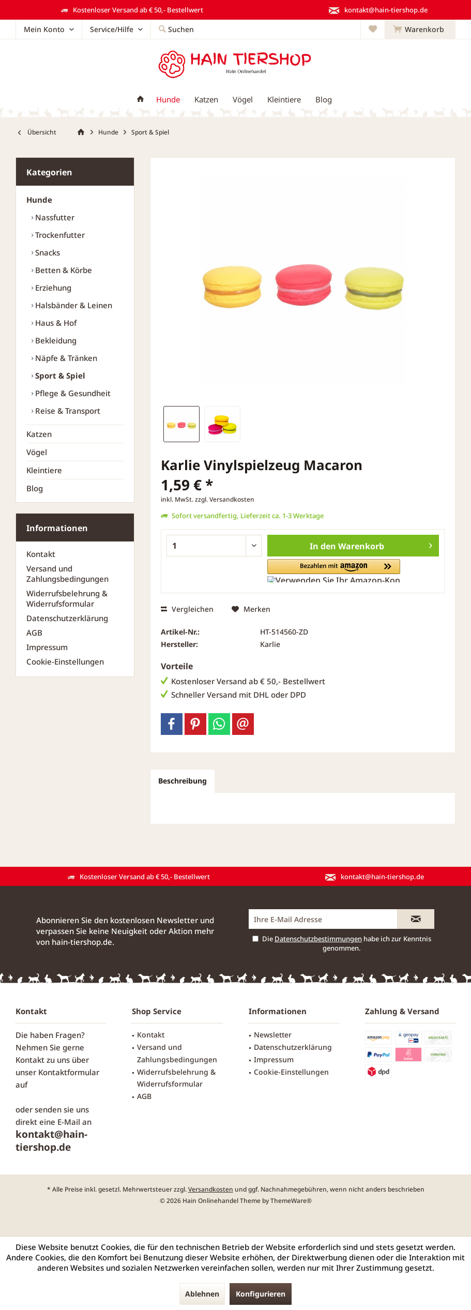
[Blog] (323, 99)
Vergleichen (187, 609)
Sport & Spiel (59, 375)
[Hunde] (168, 99)
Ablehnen (202, 1294)
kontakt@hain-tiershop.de (51, 1140)
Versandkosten (210, 1189)
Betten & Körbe (62, 270)
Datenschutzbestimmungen (318, 938)
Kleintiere (44, 470)
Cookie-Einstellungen (65, 661)
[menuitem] (420, 29)
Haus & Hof (55, 323)
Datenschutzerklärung (67, 618)
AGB (34, 632)
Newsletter (273, 1035)
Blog (34, 488)
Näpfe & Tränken (65, 358)
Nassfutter (53, 217)
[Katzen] (206, 99)
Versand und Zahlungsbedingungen (67, 573)
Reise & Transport (66, 410)
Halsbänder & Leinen (72, 305)
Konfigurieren (260, 1294)
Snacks (46, 252)
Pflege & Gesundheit (72, 393)
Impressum (47, 647)
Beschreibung (182, 781)
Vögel (36, 452)
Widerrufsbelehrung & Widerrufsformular (67, 598)
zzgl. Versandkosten (224, 499)
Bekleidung (55, 340)
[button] (321, 570)
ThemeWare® (291, 1200)
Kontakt (40, 554)
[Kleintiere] (284, 99)
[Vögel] (242, 99)
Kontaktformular (68, 1072)
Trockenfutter (59, 235)
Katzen (39, 434)
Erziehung (52, 287)
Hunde (39, 199)
